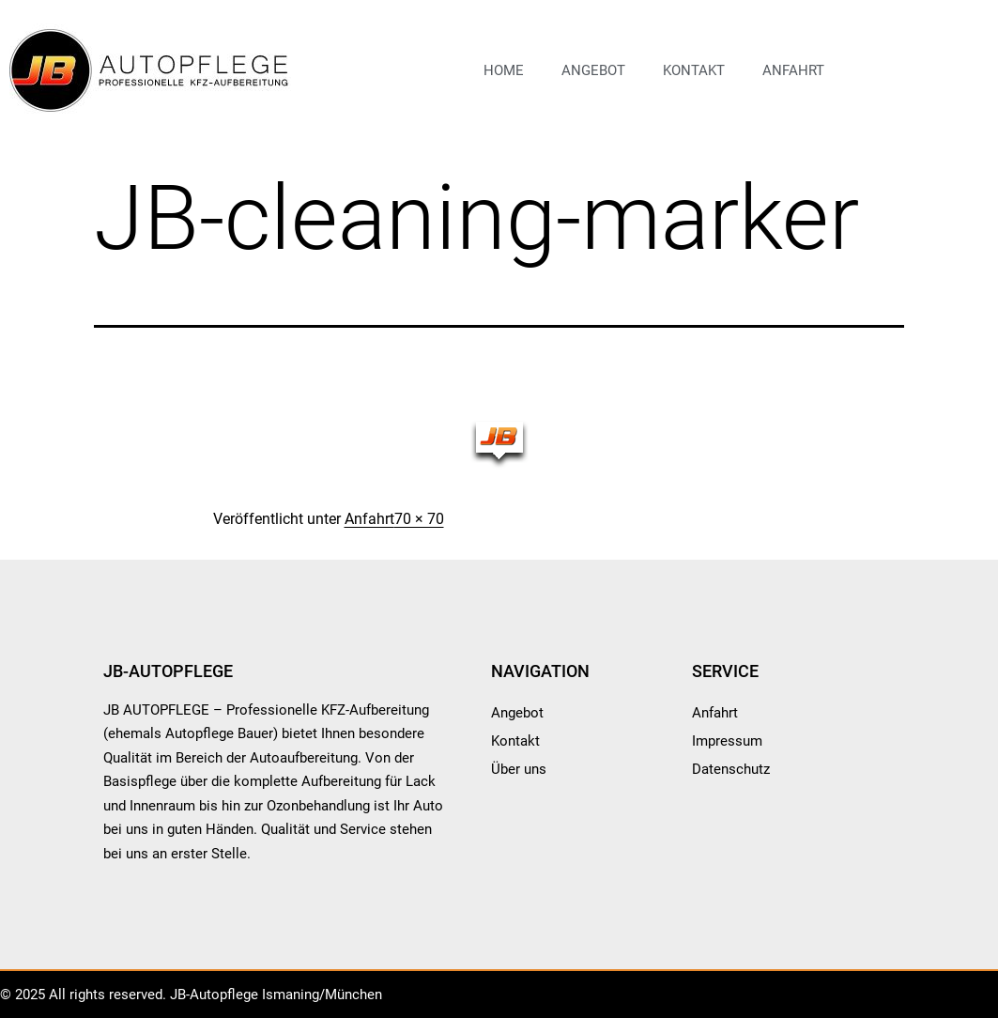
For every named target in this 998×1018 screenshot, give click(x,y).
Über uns (518, 769)
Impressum (727, 741)
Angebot (593, 70)
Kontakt (694, 70)
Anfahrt (793, 70)
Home (504, 70)
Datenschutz (731, 769)
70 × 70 (419, 519)
